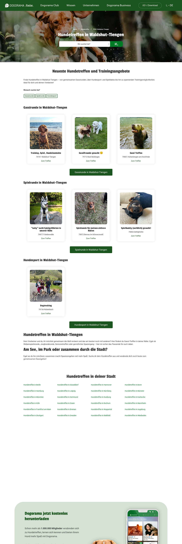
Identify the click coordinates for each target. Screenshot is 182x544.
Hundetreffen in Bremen (66, 409)
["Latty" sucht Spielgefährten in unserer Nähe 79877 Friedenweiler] (46, 215)
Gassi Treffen (136, 153)
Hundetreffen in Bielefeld (100, 415)
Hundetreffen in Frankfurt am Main (37, 409)
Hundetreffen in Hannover (101, 385)
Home (75, 29)
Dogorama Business (119, 5)
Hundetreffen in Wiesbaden (135, 415)
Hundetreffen (85, 29)
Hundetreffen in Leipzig (66, 391)
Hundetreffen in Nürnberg (101, 391)
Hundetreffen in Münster (134, 391)
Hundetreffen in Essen (66, 403)
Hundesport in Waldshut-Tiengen (91, 324)
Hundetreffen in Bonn (133, 385)
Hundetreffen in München (33, 397)
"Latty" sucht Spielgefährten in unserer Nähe (46, 229)
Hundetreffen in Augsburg (135, 409)
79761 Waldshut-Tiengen (101, 29)
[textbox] (84, 44)
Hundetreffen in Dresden (66, 415)
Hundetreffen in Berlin (32, 385)
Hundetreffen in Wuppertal (101, 409)
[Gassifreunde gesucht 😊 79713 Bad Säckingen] (91, 139)
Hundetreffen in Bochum (100, 403)
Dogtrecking (46, 305)
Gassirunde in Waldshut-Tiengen (91, 172)
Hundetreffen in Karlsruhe (135, 397)
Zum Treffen (46, 161)
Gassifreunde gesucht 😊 (91, 153)
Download (150, 5)
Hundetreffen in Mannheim (135, 403)
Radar (29, 5)
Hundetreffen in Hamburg (33, 391)
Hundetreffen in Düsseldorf (68, 385)
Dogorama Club (49, 5)
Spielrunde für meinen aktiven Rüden (91, 229)
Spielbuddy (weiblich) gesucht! (136, 228)
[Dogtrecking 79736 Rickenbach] (46, 291)
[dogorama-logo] (14, 5)
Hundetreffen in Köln (31, 403)
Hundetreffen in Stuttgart (33, 415)
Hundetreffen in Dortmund (67, 397)
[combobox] (84, 44)
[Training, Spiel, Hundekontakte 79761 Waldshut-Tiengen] (46, 139)
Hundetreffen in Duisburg (101, 397)
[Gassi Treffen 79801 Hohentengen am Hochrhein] (136, 139)
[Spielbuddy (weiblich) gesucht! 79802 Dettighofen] (136, 215)
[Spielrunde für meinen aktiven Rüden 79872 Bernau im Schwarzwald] (91, 215)
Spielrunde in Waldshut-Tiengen (91, 249)
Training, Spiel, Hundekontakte (46, 153)
